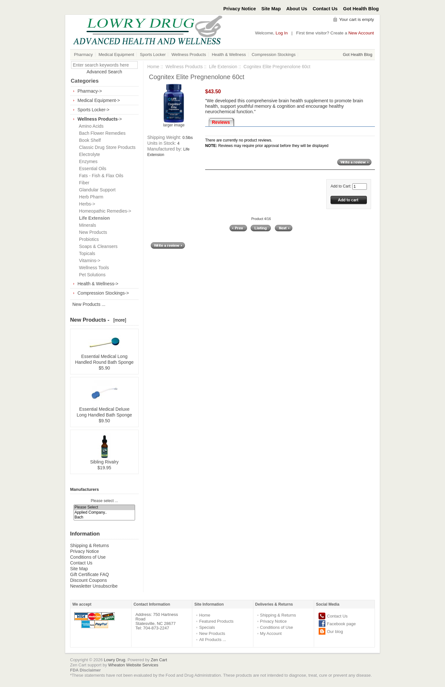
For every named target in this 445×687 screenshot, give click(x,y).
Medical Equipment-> (98, 100)
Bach (104, 517)
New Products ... (88, 304)
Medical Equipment (116, 54)
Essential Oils (91, 168)
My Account (271, 633)
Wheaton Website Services (133, 665)
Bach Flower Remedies (101, 133)
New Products (92, 232)
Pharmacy (83, 54)
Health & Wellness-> (97, 283)
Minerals (86, 225)
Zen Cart (159, 659)
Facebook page (341, 623)
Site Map (271, 8)
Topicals (86, 253)
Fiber (83, 182)
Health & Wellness (229, 54)
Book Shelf (89, 140)
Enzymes (87, 161)
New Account (361, 33)
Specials (207, 627)
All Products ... (212, 639)
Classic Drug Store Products (106, 147)
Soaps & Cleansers (97, 246)
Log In (282, 33)
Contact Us (325, 8)
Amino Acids (90, 126)
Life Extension (223, 66)
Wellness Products (188, 54)
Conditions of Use (88, 557)
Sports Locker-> (93, 109)
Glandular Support (96, 189)
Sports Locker (153, 54)
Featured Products (216, 621)
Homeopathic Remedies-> (104, 211)
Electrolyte (88, 154)
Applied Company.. (104, 512)
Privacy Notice (239, 8)
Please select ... (104, 501)
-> (99, 119)
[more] (118, 320)
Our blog (335, 631)
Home (153, 66)
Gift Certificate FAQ (89, 574)
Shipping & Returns (89, 545)
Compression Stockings (274, 54)
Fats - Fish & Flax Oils (100, 175)
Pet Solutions (91, 274)
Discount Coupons (88, 580)
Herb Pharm (90, 196)
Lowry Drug (114, 659)
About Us (296, 8)
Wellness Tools (93, 267)
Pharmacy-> (89, 91)
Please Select (104, 507)
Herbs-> (86, 203)
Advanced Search (104, 71)
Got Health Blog (361, 8)
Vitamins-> (88, 260)
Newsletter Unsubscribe (94, 586)
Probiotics (88, 239)
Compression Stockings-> (103, 293)
